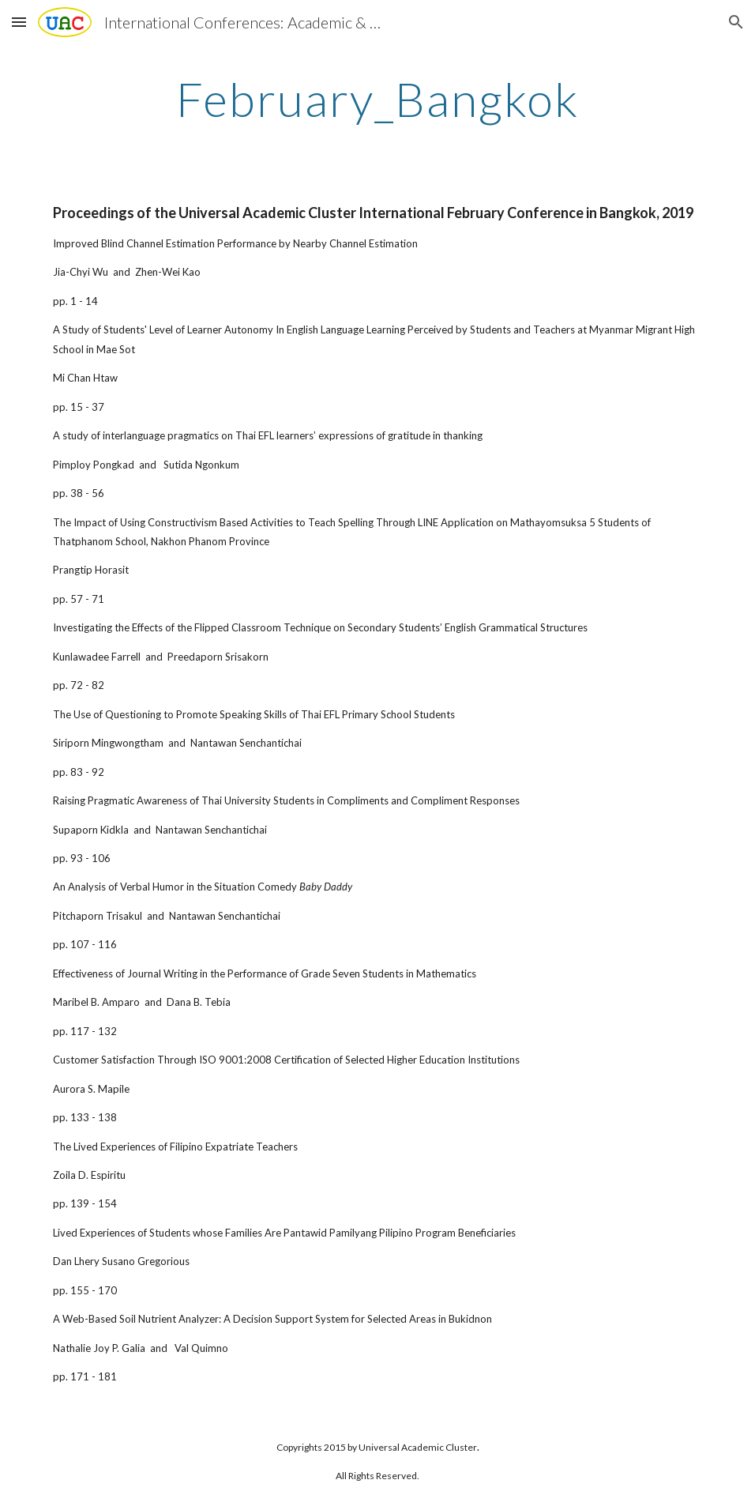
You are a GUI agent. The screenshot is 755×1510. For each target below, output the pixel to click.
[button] (19, 21)
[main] (377, 98)
